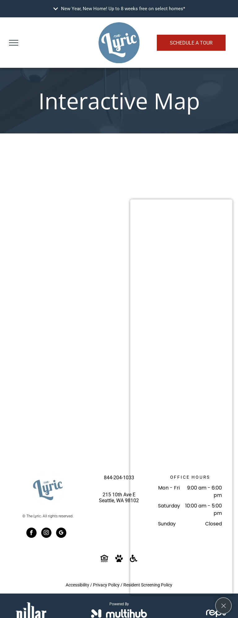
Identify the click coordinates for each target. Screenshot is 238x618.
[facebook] (31, 533)
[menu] (14, 43)
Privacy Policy (106, 584)
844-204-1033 (119, 478)
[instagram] (46, 533)
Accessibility (77, 584)
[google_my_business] (61, 533)
